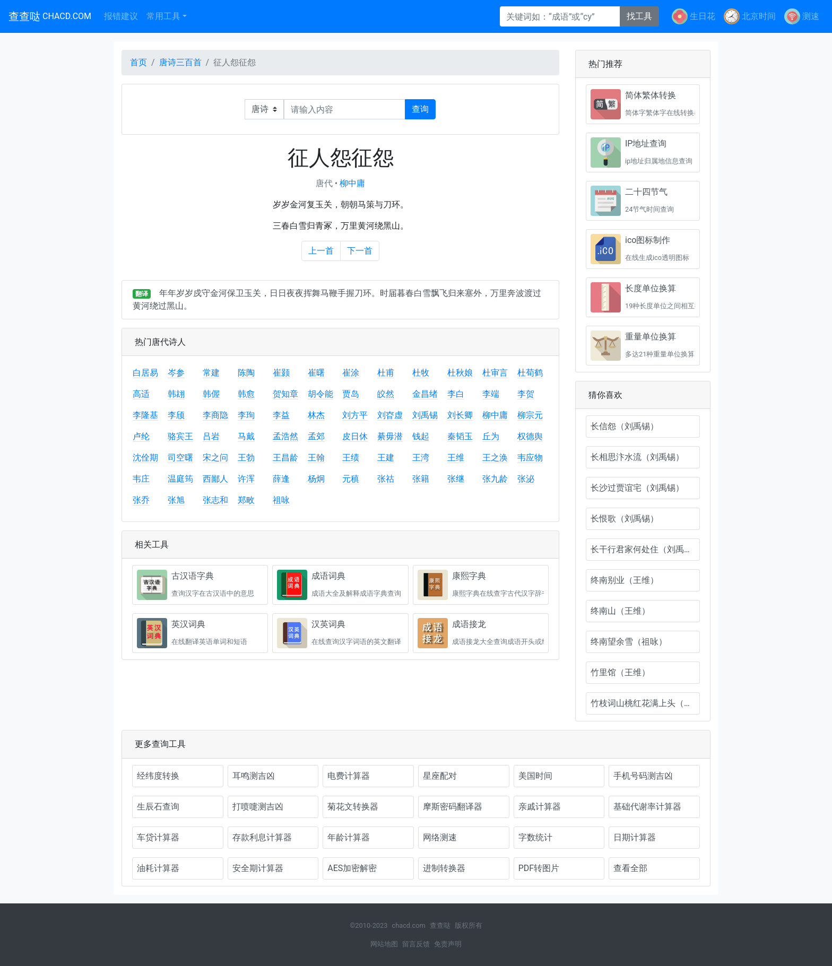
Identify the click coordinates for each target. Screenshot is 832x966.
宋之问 (215, 457)
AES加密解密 (352, 868)
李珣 (246, 415)
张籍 (420, 479)
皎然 (385, 394)
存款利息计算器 (262, 837)
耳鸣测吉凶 (253, 776)
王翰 (316, 457)
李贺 (525, 394)
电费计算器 (348, 776)
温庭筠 (180, 479)
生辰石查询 (158, 807)
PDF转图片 (538, 868)
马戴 (246, 436)
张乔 (141, 500)
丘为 (490, 436)
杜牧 (420, 373)
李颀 (176, 415)
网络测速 (440, 837)
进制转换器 (444, 868)
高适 (141, 394)
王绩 (350, 457)
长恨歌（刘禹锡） (624, 519)
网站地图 (384, 944)
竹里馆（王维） (620, 672)
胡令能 (320, 394)
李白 (455, 394)
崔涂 (350, 373)
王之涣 (495, 457)
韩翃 (176, 394)
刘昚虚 (390, 415)
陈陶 (246, 373)
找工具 (639, 16)
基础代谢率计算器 (647, 807)
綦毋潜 (390, 436)
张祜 (385, 479)
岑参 (176, 373)
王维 (455, 457)
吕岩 (211, 436)
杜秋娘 (460, 373)
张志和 (215, 500)
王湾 (420, 457)
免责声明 (448, 944)
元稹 (350, 479)
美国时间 (535, 776)
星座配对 (440, 776)
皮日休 (355, 436)
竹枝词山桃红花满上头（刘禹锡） (645, 703)
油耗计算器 (158, 868)
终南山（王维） (620, 611)
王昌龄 (285, 457)
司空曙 (180, 457)
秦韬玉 (460, 436)
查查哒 (49, 16)
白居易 (145, 373)
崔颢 (281, 373)
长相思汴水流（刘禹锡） (637, 457)
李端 (490, 394)
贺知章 (285, 394)
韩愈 (246, 394)
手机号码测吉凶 (643, 776)
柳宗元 (530, 415)
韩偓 (211, 394)
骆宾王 (180, 436)
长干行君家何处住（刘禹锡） (645, 549)
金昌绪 (425, 394)
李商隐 (215, 415)
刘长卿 (460, 415)
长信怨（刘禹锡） (624, 426)
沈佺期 (145, 457)
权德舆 (530, 436)
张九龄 (495, 479)
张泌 (525, 479)
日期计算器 (634, 837)
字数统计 (535, 837)
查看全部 (630, 868)
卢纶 (141, 436)
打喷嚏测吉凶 (257, 807)
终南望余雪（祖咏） (629, 642)
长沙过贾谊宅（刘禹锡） (637, 488)
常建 (211, 373)
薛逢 (281, 479)
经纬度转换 (158, 776)
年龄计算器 (348, 837)
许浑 (246, 479)
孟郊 (316, 436)
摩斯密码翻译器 (452, 807)
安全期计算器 (257, 868)
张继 (455, 479)
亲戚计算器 (539, 807)
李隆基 (145, 415)
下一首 (359, 251)
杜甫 (385, 373)
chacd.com (408, 925)
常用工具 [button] (163, 16)
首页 (138, 62)
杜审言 (495, 373)
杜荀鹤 (530, 373)
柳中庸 (352, 183)
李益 (281, 415)
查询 (420, 109)
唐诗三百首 (180, 62)
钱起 (420, 436)
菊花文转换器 (352, 807)
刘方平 (355, 415)
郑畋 (246, 500)
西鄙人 (215, 479)
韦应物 (530, 457)
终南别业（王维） (624, 580)
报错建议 (121, 16)
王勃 (246, 457)
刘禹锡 (425, 415)
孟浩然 (285, 436)
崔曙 (316, 373)
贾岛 (350, 394)
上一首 (321, 251)
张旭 (176, 500)
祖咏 (281, 500)
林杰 (316, 415)
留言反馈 (416, 944)
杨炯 (316, 479)
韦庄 (141, 479)
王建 (385, 457)
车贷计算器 (158, 837)
